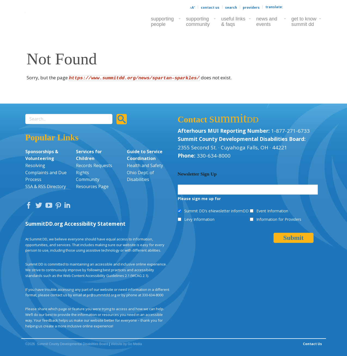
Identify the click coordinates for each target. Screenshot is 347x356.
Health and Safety (145, 165)
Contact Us (210, 7)
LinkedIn (68, 206)
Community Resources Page (92, 182)
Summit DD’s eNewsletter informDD (216, 210)
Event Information (272, 210)
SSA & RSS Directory (45, 186)
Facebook (30, 206)
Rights (82, 173)
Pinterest (59, 206)
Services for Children (89, 155)
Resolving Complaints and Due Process (46, 172)
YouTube (50, 206)
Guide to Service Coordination (144, 155)
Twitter (40, 206)
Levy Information (199, 219)
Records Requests (94, 165)
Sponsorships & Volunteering (41, 155)
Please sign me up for (199, 198)
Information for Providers (278, 219)
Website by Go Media (126, 344)
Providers (251, 7)
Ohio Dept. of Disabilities (140, 176)
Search (231, 7)
